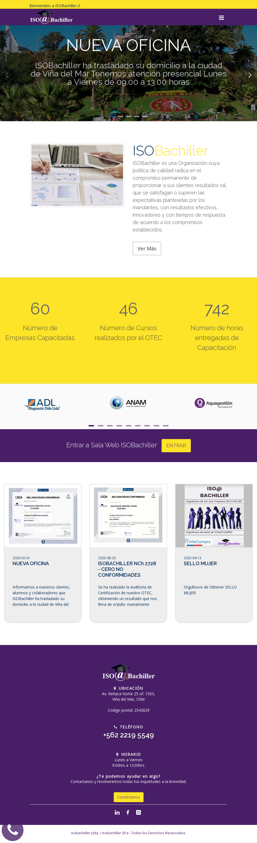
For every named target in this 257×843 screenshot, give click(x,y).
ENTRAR (176, 445)
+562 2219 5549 (128, 735)
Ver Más (147, 248)
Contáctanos (128, 797)
